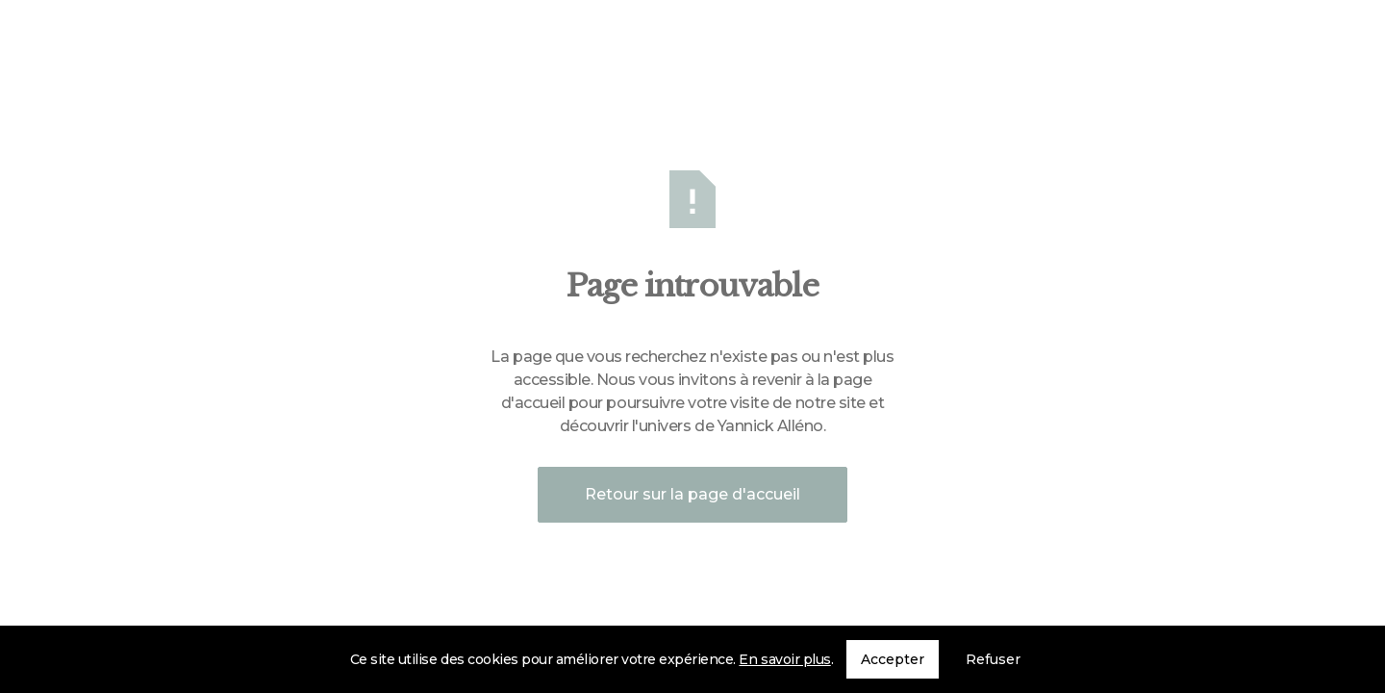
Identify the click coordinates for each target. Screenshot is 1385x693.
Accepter (892, 659)
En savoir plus (784, 659)
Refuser (993, 659)
